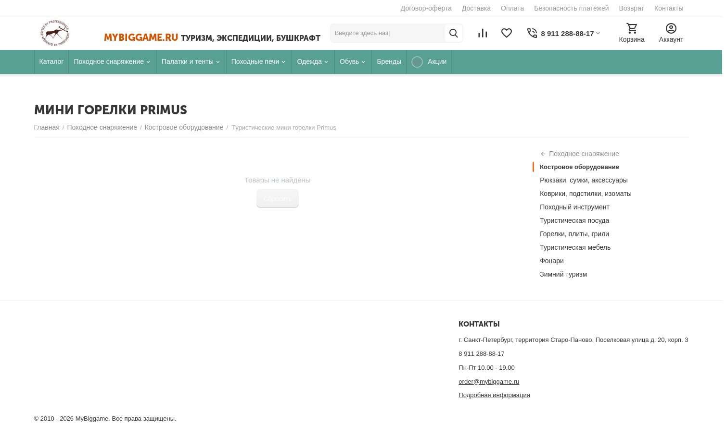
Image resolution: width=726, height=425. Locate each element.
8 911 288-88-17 (481, 353)
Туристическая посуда (574, 220)
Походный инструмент (575, 207)
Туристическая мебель (575, 247)
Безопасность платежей (571, 8)
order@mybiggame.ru (489, 381)
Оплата (512, 8)
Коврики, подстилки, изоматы (586, 193)
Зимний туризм (563, 274)
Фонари (552, 261)
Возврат (632, 8)
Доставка (476, 8)
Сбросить (278, 198)
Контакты (668, 8)
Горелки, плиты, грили (574, 234)
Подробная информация (494, 395)
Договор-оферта (426, 8)
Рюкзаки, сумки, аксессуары (584, 180)
